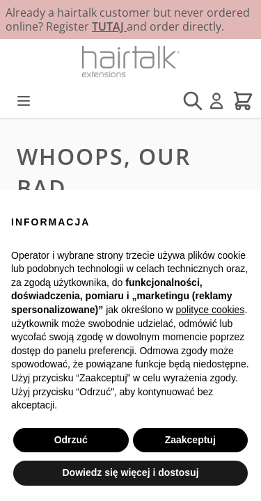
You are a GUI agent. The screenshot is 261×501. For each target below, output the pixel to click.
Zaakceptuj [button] (190, 439)
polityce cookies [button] (210, 309)
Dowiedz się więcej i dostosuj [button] (130, 472)
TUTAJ (109, 26)
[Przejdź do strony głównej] (130, 61)
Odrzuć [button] (71, 439)
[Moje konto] (216, 100)
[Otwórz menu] (23, 101)
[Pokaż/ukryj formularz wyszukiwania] (193, 101)
